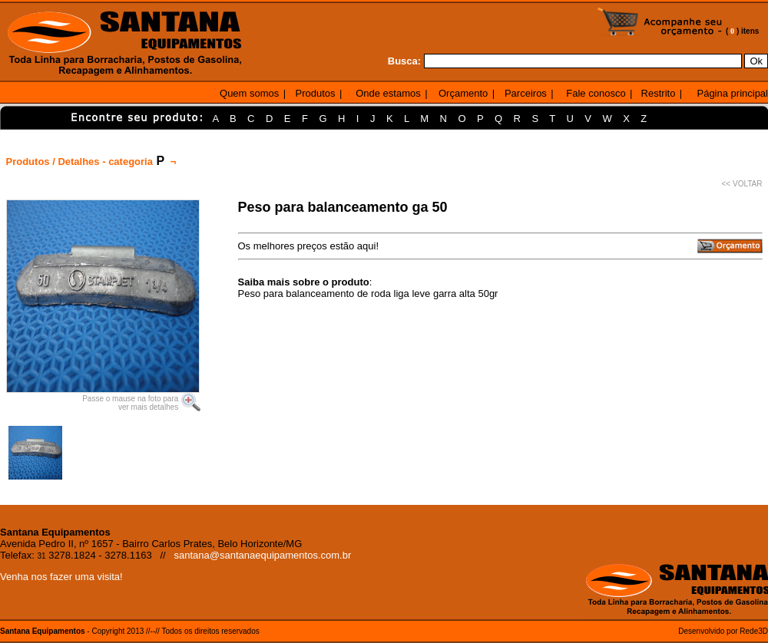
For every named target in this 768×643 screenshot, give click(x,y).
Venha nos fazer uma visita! (61, 576)
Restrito (658, 93)
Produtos (316, 93)
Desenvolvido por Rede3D (723, 631)
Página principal (732, 93)
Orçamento (463, 93)
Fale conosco (595, 93)
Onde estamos (388, 93)
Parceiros (526, 93)
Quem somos (249, 93)
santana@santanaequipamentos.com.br (263, 555)
